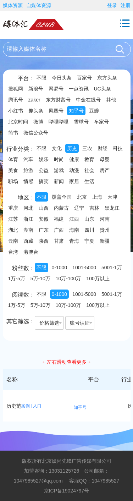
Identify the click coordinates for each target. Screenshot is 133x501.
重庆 (13, 208)
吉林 (94, 208)
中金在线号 (88, 100)
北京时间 (18, 122)
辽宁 (79, 208)
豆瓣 (94, 111)
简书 (13, 133)
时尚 (59, 159)
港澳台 (30, 252)
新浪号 (35, 89)
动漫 (74, 170)
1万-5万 (16, 278)
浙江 (28, 219)
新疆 (105, 241)
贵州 (105, 230)
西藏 (28, 241)
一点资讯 (79, 89)
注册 (126, 5)
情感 (28, 181)
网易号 (56, 89)
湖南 (28, 230)
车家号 (101, 122)
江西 (74, 219)
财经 (102, 148)
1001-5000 (84, 267)
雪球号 (81, 122)
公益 (44, 170)
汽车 (28, 159)
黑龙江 (112, 208)
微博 (38, 122)
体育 (13, 159)
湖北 (13, 230)
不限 (41, 78)
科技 (118, 148)
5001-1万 (111, 267)
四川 (89, 230)
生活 (89, 181)
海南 (74, 230)
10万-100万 (68, 278)
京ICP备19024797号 (66, 491)
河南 (105, 219)
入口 (37, 406)
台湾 (13, 252)
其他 (111, 100)
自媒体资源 (38, 5)
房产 (105, 170)
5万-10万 (40, 278)
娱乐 (44, 159)
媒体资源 (13, 5)
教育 (89, 159)
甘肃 (59, 241)
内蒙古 (61, 208)
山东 (89, 219)
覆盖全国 (62, 197)
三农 (87, 148)
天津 (112, 197)
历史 (72, 148)
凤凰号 (56, 111)
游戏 (59, 170)
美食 (13, 170)
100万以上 (97, 278)
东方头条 (107, 78)
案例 (25, 406)
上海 (97, 197)
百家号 (84, 78)
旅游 (28, 170)
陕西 (44, 241)
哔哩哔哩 (58, 122)
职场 (13, 181)
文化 (57, 148)
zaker (34, 100)
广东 (44, 230)
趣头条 (35, 111)
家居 (74, 181)
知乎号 (76, 111)
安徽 (44, 219)
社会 (89, 170)
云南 (13, 241)
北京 (82, 197)
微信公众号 (35, 133)
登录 (112, 5)
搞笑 (44, 181)
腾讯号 (15, 100)
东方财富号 (58, 100)
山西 (44, 208)
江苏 (13, 219)
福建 (59, 219)
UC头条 (102, 89)
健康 (74, 159)
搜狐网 (15, 89)
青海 (74, 241)
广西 (59, 230)
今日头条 (62, 78)
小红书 (15, 111)
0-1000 (59, 267)
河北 (28, 208)
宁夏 (89, 241)
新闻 (59, 181)
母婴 (105, 159)
